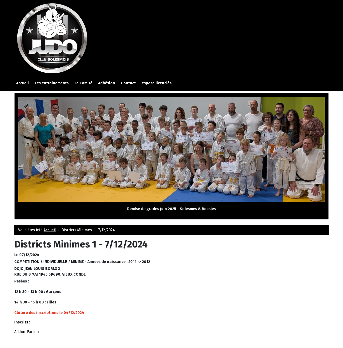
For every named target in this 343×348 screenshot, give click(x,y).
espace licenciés (157, 83)
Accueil (22, 83)
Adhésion (106, 83)
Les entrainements (52, 83)
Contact (128, 83)
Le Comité (83, 83)
